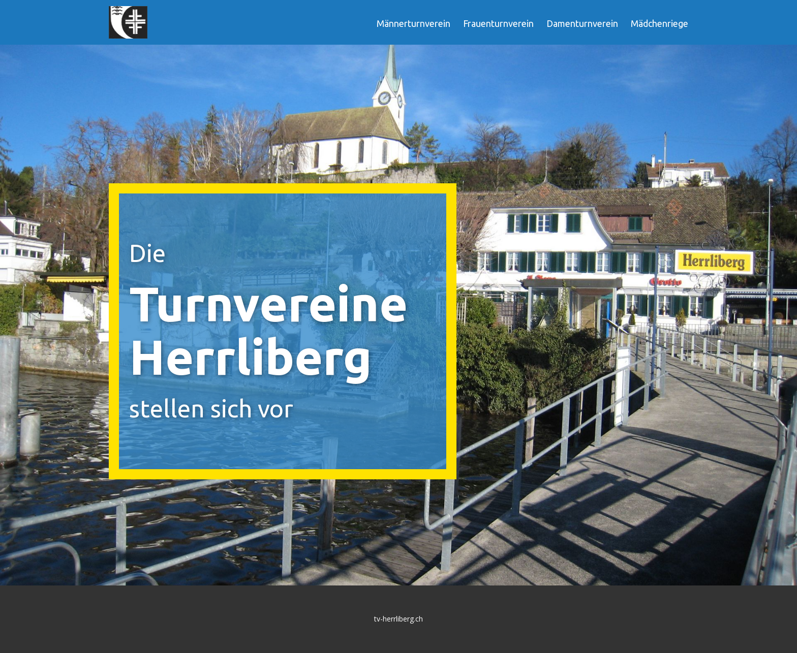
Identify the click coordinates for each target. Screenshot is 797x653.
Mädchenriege (659, 23)
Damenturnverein (582, 23)
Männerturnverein (413, 23)
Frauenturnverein (498, 23)
